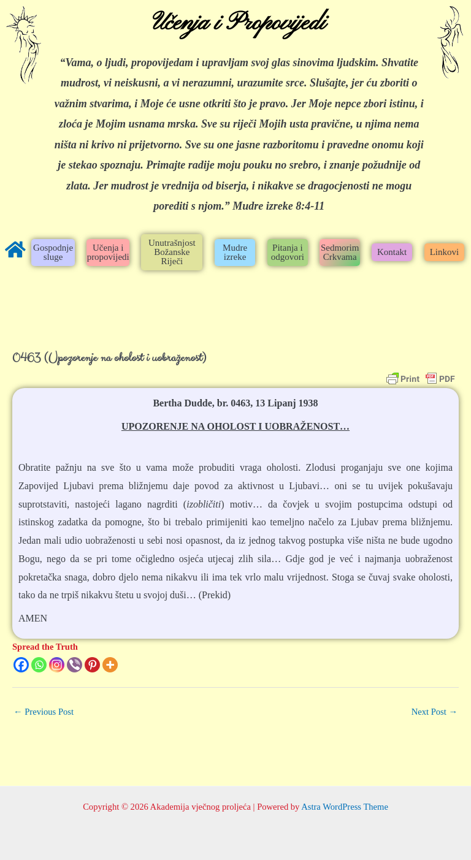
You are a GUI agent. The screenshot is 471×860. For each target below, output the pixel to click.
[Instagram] (56, 664)
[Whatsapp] (39, 664)
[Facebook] (21, 664)
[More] (110, 664)
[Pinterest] (92, 664)
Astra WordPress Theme (344, 807)
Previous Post (43, 712)
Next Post (435, 712)
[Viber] (74, 664)
